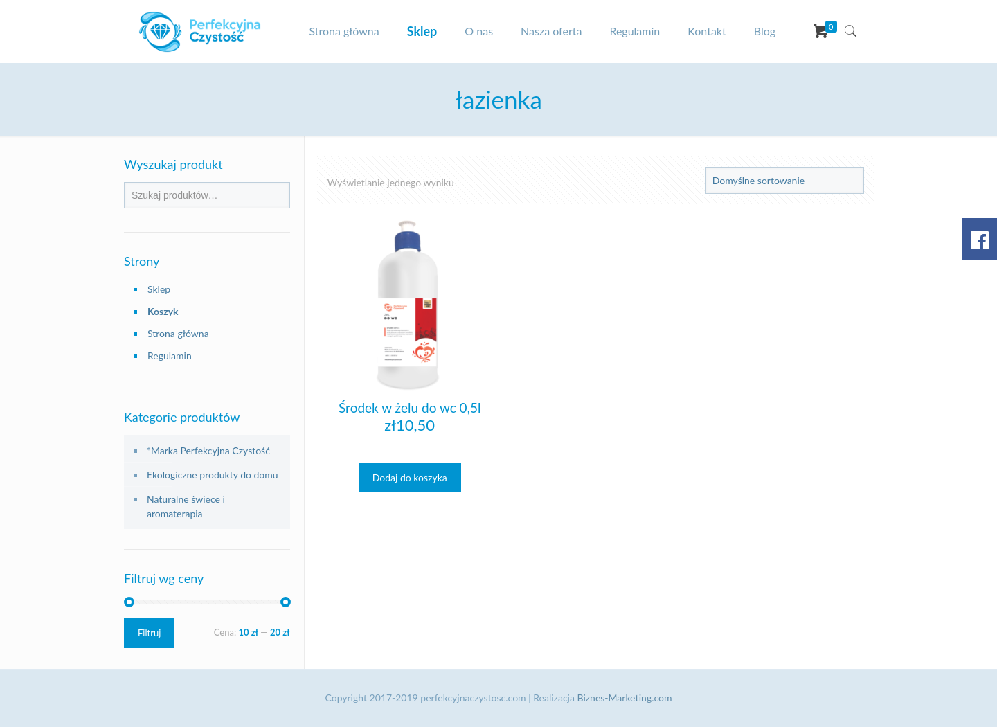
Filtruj (149, 632)
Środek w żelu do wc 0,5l (409, 407)
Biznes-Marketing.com (624, 697)
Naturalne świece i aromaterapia (186, 506)
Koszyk (163, 311)
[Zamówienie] (784, 180)
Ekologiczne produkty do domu (212, 475)
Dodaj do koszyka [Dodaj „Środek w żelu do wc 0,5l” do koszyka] (409, 477)
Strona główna (178, 333)
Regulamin (169, 355)
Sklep (158, 289)
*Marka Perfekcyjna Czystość (208, 450)
